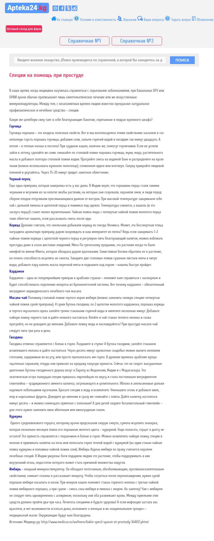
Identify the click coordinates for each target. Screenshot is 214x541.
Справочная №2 (136, 41)
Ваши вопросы (154, 20)
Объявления (204, 20)
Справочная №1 (84, 41)
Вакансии (126, 18)
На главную (62, 19)
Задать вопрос (181, 20)
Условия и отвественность (95, 18)
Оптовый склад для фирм (24, 29)
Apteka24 (26, 8)
